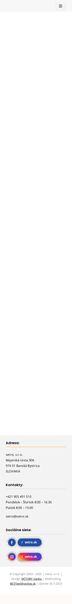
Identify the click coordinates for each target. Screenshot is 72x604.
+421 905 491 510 (18, 497)
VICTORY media (31, 579)
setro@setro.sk (17, 516)
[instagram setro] (25, 552)
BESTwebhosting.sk (23, 583)
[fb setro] (25, 538)
